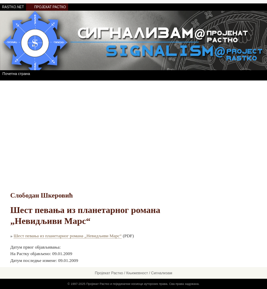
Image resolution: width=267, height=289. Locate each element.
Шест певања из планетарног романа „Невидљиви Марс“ (68, 235)
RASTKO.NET (13, 7)
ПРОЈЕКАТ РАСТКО (50, 7)
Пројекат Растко (109, 273)
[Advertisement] (133, 132)
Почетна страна (16, 74)
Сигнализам (161, 273)
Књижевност (137, 273)
